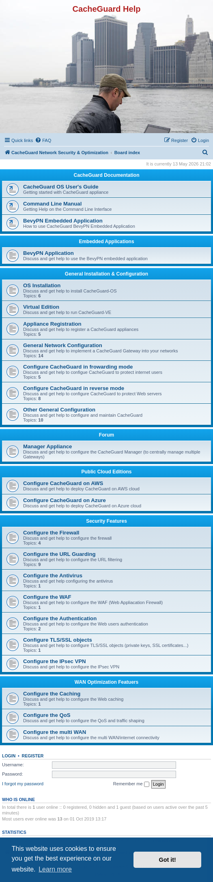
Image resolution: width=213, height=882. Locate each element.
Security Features (106, 521)
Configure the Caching (51, 694)
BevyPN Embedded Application (63, 221)
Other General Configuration (59, 410)
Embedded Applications (106, 241)
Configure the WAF (47, 597)
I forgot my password (22, 783)
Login (8, 755)
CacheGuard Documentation (106, 175)
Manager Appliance (47, 446)
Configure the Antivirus (52, 575)
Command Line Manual (52, 204)
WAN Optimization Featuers (106, 682)
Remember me (131, 784)
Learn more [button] (55, 869)
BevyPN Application (48, 253)
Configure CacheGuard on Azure (64, 500)
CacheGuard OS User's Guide (61, 187)
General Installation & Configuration (106, 274)
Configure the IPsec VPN (54, 661)
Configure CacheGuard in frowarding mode (78, 367)
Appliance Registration (52, 324)
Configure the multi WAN (54, 732)
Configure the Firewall (51, 533)
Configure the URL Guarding (59, 554)
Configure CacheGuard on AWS (63, 483)
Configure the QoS (47, 715)
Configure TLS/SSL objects (57, 640)
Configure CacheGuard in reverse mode (73, 388)
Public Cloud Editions (107, 472)
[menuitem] (43, 140)
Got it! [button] (167, 860)
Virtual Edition (41, 307)
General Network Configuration (62, 345)
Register (33, 755)
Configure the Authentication (60, 618)
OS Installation (41, 285)
